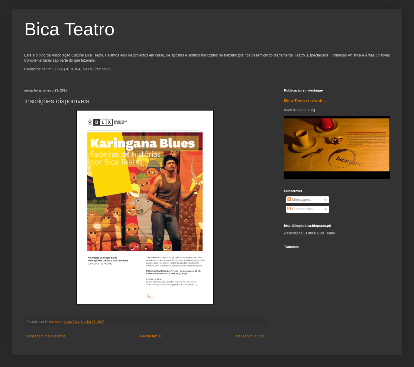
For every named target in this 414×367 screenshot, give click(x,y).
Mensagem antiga (250, 336)
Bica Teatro (69, 29)
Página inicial (150, 336)
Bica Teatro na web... (305, 100)
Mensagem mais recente (45, 336)
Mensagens (299, 200)
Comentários (299, 209)
